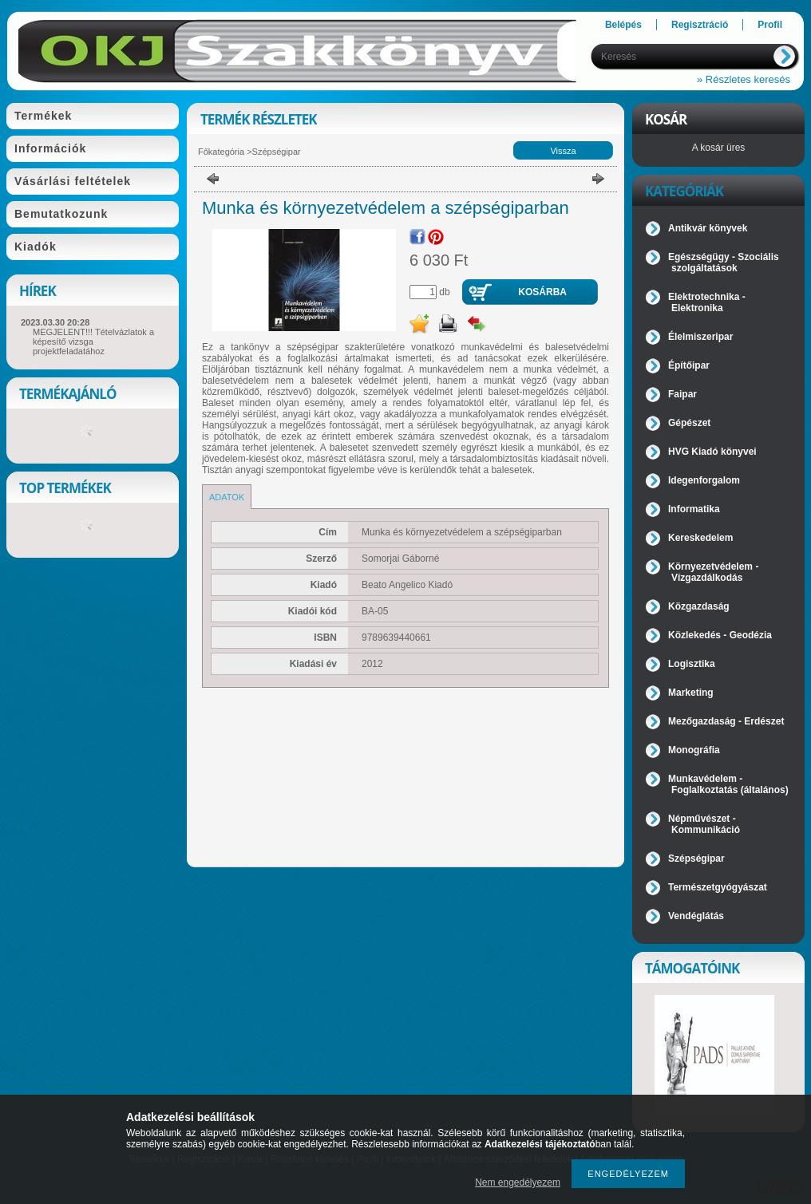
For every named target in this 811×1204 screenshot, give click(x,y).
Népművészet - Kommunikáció (704, 824)
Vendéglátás (696, 916)
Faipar (682, 394)
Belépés (623, 24)
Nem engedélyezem (517, 1182)
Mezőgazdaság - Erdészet (726, 721)
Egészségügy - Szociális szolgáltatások (723, 262)
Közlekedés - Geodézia (720, 635)
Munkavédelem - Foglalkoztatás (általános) (728, 784)
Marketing (691, 692)
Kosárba (542, 292)
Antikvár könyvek (707, 228)
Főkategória (221, 151)
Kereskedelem (700, 537)
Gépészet (689, 422)
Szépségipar (276, 151)
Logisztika (691, 663)
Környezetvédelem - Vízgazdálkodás (713, 572)
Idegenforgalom (704, 480)
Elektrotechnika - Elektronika (707, 302)
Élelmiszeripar (700, 336)
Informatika (694, 509)
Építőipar (689, 365)
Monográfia (694, 750)
